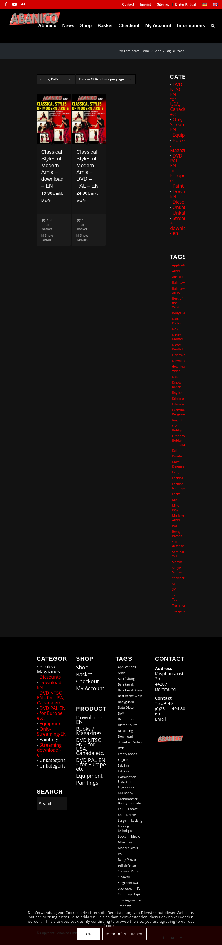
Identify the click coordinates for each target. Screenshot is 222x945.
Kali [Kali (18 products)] (174, 450)
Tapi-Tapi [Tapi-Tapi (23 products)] (175, 597)
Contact (128, 4)
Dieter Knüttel (185, 4)
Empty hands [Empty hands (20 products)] (176, 384)
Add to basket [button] (47, 224)
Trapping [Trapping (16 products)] (178, 611)
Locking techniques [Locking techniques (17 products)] (178, 485)
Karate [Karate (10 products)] (177, 456)
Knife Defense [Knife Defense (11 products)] (178, 464)
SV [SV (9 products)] (174, 589)
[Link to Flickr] (23, 4)
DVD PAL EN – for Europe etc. (91, 764)
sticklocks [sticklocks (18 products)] (178, 578)
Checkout (87, 681)
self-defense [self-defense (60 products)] (178, 543)
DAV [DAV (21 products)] (175, 329)
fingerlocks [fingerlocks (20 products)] (178, 420)
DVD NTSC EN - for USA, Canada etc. (50, 698)
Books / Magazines (48, 669)
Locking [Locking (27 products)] (177, 478)
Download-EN (183, 193)
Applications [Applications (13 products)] (178, 265)
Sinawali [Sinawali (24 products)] (178, 562)
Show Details (47, 237)
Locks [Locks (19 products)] (176, 494)
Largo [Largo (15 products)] (176, 472)
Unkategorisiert (56, 760)
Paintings (182, 186)
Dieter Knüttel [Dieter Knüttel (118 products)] (177, 336)
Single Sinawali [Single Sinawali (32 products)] (178, 569)
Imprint (145, 4)
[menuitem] (128, 4)
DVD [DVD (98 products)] (175, 376)
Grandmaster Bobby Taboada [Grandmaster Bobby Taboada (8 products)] (178, 440)
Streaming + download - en (182, 225)
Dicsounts (183, 202)
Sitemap (163, 4)
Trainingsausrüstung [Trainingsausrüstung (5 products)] (178, 605)
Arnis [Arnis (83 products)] (176, 271)
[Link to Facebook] (6, 4)
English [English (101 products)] (177, 392)
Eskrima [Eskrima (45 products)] (178, 398)
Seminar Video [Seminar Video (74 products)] (178, 554)
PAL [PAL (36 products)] (174, 525)
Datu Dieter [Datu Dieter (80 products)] (176, 320)
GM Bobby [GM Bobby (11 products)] (177, 428)
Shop (82, 667)
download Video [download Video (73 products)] (178, 368)
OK (88, 933)
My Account (90, 688)
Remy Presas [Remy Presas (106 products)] (177, 533)
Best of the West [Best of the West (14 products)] (177, 302)
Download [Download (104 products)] (178, 360)
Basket (84, 674)
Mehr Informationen (124, 933)
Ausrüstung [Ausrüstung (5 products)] (178, 276)
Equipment (184, 135)
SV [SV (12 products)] (174, 583)
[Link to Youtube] (14, 4)
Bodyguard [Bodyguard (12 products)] (178, 313)
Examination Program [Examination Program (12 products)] (178, 412)
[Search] (213, 26)
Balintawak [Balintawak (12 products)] (178, 282)
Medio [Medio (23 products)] (176, 499)
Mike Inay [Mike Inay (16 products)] (175, 507)
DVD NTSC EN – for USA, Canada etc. (90, 747)
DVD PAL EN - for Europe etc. (178, 168)
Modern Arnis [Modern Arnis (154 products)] (178, 517)
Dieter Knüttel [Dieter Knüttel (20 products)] (177, 347)
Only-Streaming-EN (181, 124)
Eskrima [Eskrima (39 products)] (178, 404)
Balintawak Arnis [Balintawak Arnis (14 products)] (178, 290)
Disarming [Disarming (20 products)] (178, 355)
